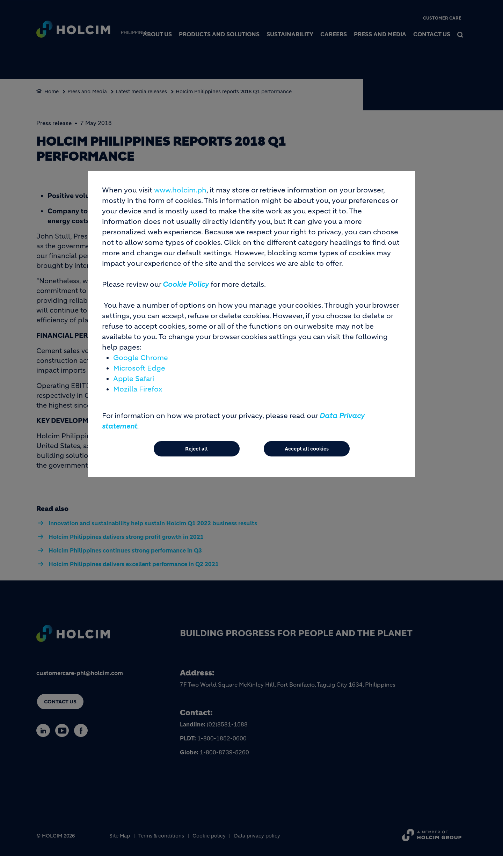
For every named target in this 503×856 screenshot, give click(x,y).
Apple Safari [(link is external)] (133, 378)
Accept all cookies (307, 449)
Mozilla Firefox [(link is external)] (137, 389)
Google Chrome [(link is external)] (140, 357)
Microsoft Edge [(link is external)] (139, 368)
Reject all (196, 449)
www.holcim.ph (180, 190)
